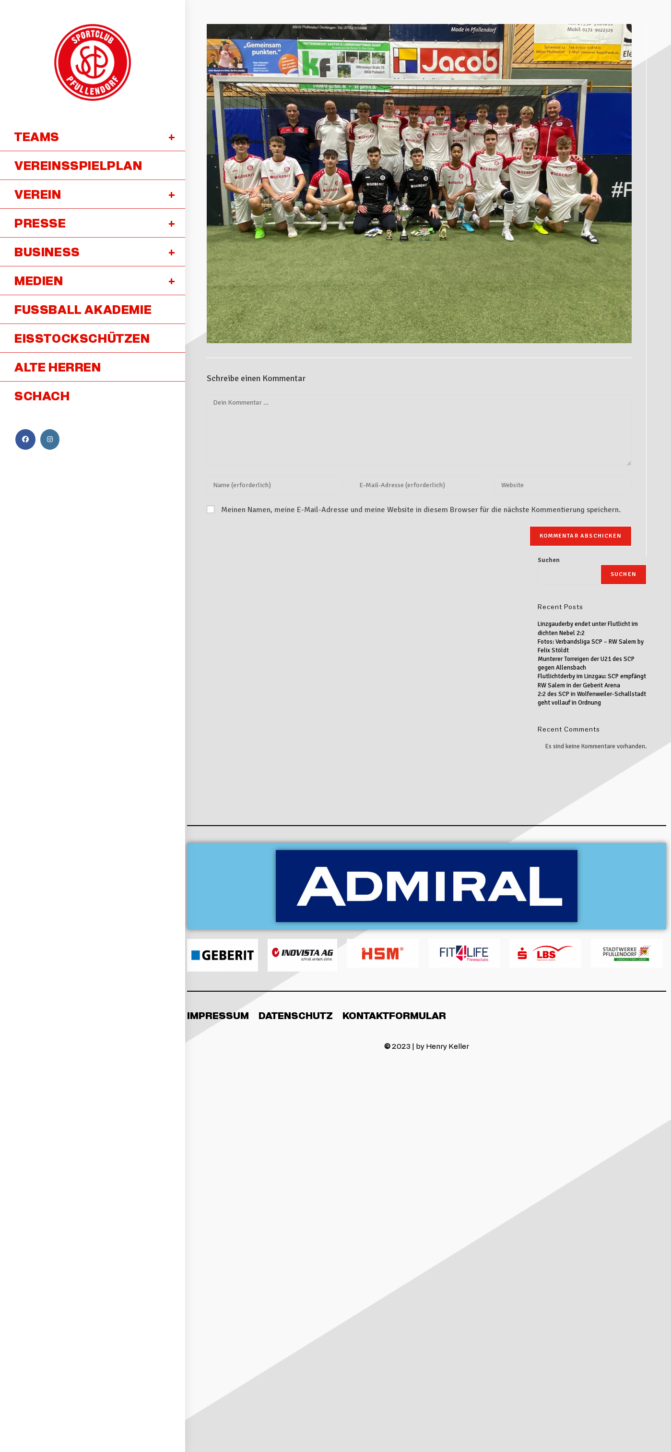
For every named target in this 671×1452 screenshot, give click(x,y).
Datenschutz (296, 1015)
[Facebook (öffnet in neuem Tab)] (25, 439)
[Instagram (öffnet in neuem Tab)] (49, 439)
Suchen (549, 560)
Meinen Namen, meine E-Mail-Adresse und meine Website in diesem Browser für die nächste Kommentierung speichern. (421, 510)
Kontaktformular (394, 1015)
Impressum (218, 1015)
